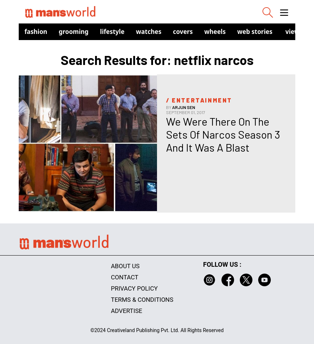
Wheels (215, 31)
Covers (183, 31)
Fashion (35, 31)
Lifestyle (112, 31)
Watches (149, 31)
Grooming (74, 31)
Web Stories (255, 31)
